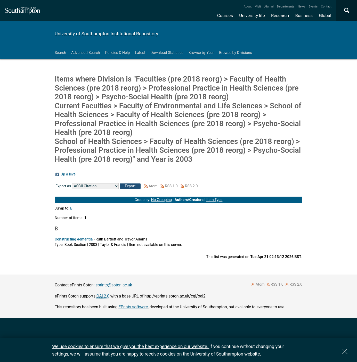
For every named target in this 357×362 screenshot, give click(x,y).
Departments (286, 6)
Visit (258, 6)
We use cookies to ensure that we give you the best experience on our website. (130, 346)
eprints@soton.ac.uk (113, 285)
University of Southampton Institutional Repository (106, 33)
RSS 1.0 (171, 186)
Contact (326, 6)
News (301, 6)
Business (304, 15)
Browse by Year (201, 53)
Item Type (214, 200)
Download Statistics (166, 53)
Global (325, 15)
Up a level (68, 174)
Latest (140, 53)
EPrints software (133, 306)
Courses (225, 15)
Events (313, 6)
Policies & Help (117, 53)
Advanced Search (85, 53)
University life (252, 15)
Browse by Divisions (235, 53)
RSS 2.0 (191, 186)
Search (60, 53)
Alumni (268, 6)
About (248, 6)
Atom (153, 186)
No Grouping (161, 200)
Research (280, 15)
